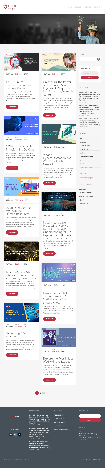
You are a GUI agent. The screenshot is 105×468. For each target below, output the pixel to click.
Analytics (83, 142)
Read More (12, 106)
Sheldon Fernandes (85, 192)
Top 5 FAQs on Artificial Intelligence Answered (21, 273)
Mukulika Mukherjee (86, 196)
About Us (77, 7)
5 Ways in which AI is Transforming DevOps (20, 147)
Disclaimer (96, 459)
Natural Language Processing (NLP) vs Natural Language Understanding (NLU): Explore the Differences (58, 228)
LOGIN (56, 425)
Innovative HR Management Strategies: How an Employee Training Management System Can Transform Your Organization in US (89, 109)
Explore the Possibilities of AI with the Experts (58, 360)
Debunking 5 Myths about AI (18, 334)
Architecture (84, 149)
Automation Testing (86, 156)
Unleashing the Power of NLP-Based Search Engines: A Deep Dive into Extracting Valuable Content (58, 88)
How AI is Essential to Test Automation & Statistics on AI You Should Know (56, 297)
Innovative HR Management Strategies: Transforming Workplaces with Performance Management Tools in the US (89, 122)
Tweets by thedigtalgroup (86, 178)
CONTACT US (58, 422)
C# (80, 160)
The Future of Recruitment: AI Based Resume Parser (20, 85)
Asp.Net (82, 153)
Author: (17, 73)
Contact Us (98, 7)
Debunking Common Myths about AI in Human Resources (19, 211)
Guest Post (87, 7)
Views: (26, 73)
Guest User (82, 189)
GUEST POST (58, 418)
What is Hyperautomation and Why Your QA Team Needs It (57, 159)
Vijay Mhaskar (83, 200)
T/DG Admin (18, 75)
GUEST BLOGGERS (60, 429)
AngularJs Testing (85, 146)
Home (70, 7)
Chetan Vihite (83, 203)
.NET (81, 138)
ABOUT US (57, 415)
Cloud (82, 164)
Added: (8, 73)
